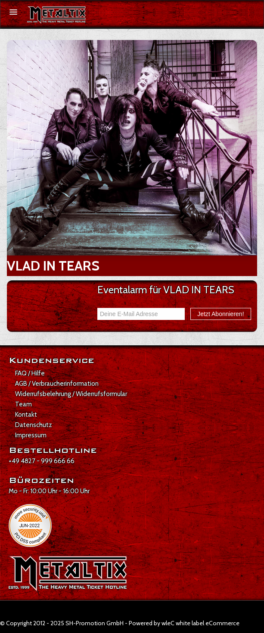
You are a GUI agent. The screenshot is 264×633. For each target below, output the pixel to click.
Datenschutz (33, 425)
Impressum (31, 435)
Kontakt (26, 414)
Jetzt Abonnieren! (220, 313)
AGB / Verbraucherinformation (57, 383)
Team (23, 404)
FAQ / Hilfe (30, 373)
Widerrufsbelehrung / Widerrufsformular (71, 394)
